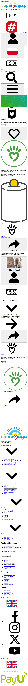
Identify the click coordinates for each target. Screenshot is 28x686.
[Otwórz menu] (12, 89)
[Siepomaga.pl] (14, 7)
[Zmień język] (12, 52)
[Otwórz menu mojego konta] (14, 39)
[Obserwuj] (14, 133)
